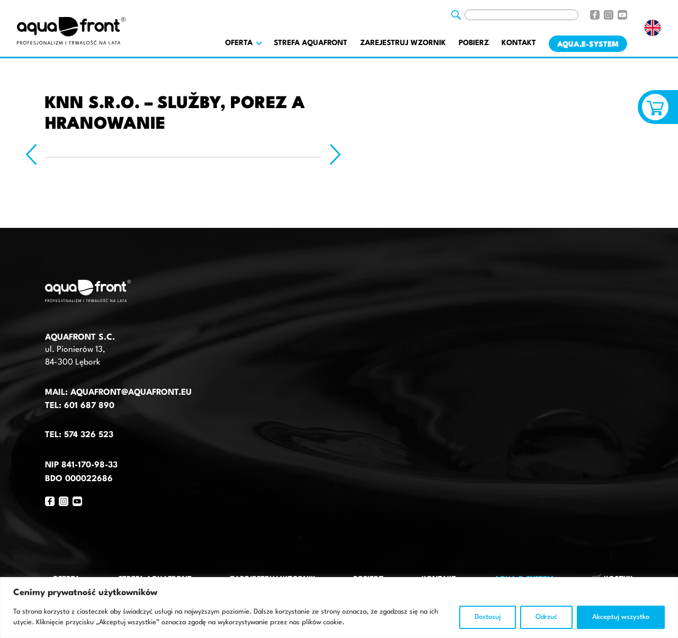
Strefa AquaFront (310, 43)
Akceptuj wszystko (620, 617)
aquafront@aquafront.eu (130, 392)
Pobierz (474, 43)
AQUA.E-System (588, 44)
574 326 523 (88, 435)
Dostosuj (488, 617)
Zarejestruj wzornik (403, 43)
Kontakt (519, 43)
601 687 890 (89, 406)
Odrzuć (546, 617)
